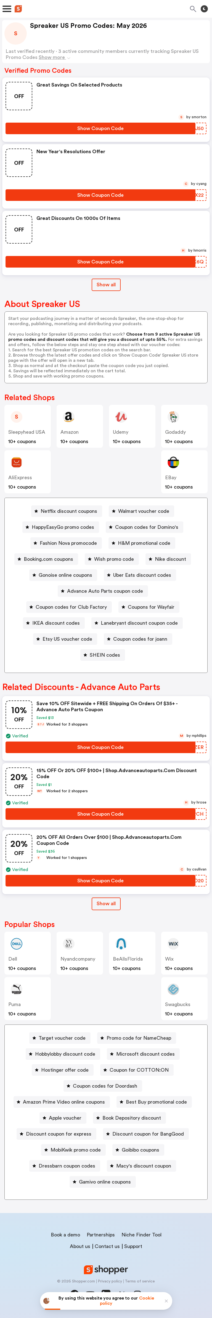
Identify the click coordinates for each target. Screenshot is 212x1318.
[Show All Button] (106, 903)
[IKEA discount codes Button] (54, 623)
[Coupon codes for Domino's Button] (144, 527)
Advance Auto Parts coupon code (105, 591)
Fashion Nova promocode (68, 543)
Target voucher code (62, 1038)
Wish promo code (114, 559)
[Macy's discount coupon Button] (141, 1166)
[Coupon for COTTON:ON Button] (137, 1070)
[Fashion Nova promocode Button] (66, 543)
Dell (12, 958)
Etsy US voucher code (67, 639)
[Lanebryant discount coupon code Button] (137, 623)
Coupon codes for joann (140, 639)
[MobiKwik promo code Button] (73, 1150)
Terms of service (140, 1281)
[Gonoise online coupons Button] (63, 575)
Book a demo (65, 1234)
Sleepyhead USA (26, 432)
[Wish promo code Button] (112, 559)
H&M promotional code (144, 543)
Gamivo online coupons (105, 1181)
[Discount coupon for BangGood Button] (146, 1134)
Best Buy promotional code (156, 1101)
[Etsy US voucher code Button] (65, 639)
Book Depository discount (131, 1117)
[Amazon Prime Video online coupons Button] (62, 1102)
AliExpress (20, 477)
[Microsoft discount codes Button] (143, 1054)
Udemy (120, 432)
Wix (169, 958)
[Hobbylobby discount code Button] (63, 1054)
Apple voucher (65, 1117)
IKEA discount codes (56, 623)
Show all (106, 903)
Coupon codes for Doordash (105, 1085)
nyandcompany (77, 958)
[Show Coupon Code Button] (100, 128)
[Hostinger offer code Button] (63, 1070)
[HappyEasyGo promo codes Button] (60, 527)
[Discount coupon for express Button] (56, 1134)
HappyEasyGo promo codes (63, 527)
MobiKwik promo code (76, 1149)
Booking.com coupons (48, 559)
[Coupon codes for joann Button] (138, 639)
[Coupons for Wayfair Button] (148, 607)
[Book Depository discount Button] (129, 1118)
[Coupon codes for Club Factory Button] (69, 607)
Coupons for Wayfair (151, 607)
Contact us (107, 1246)
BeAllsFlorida (128, 958)
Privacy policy (110, 1281)
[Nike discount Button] (168, 559)
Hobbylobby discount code (65, 1054)
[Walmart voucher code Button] (141, 511)
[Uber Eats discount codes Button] (140, 575)
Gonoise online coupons (65, 575)
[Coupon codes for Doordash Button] (102, 1086)
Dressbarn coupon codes (67, 1165)
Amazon (69, 432)
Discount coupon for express (58, 1133)
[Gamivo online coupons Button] (103, 1182)
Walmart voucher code (143, 511)
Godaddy (175, 432)
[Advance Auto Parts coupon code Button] (103, 591)
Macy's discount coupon (143, 1165)
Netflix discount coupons (69, 511)
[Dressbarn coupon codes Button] (64, 1166)
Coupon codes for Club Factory (71, 607)
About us (80, 1246)
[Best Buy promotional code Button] (154, 1102)
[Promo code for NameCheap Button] (136, 1038)
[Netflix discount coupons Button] (66, 511)
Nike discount (170, 559)
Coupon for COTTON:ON (139, 1070)
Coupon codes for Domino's (146, 527)
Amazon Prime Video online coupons (64, 1101)
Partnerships (101, 1234)
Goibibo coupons (140, 1149)
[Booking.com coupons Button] (46, 559)
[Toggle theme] (204, 9)
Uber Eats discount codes (142, 575)
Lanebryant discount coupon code (139, 623)
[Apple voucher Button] (62, 1118)
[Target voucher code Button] (60, 1038)
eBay (170, 477)
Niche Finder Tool (141, 1234)
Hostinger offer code (65, 1070)
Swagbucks (177, 1004)
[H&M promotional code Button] (141, 543)
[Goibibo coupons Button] (138, 1150)
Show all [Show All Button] (106, 284)
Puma (14, 1004)
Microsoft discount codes (145, 1054)
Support (133, 1246)
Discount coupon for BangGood (148, 1133)
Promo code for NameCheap (139, 1038)
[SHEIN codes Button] (102, 655)
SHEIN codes (105, 655)
